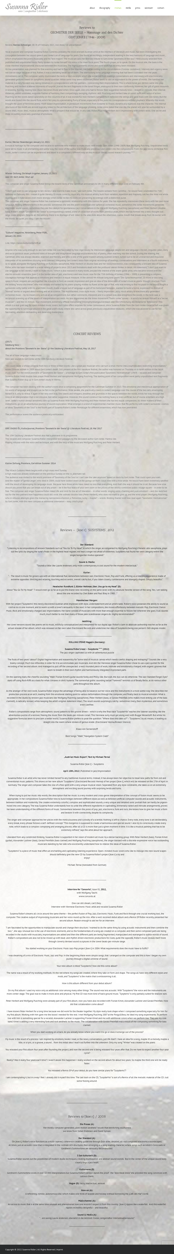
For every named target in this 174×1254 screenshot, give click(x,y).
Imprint (59, 1249)
